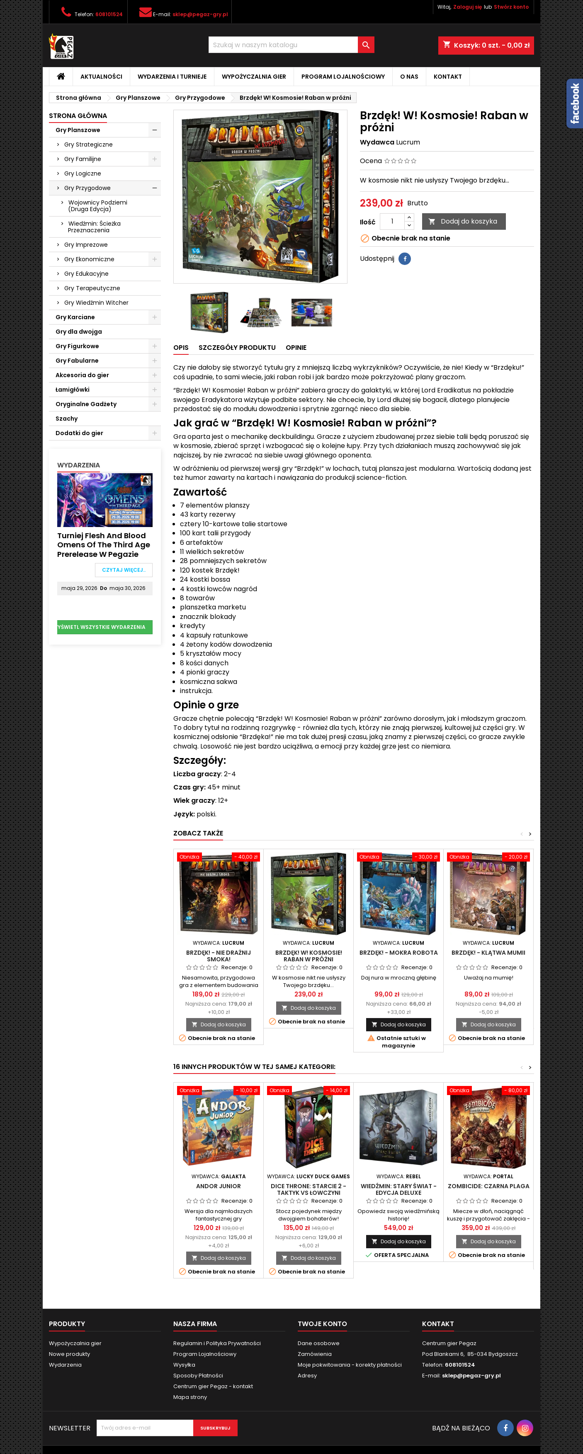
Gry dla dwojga (79, 331)
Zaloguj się (467, 6)
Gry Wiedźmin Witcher (96, 303)
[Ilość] (392, 221)
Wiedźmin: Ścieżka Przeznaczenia (94, 226)
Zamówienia (315, 1354)
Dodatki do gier (79, 433)
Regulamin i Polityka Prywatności (217, 1343)
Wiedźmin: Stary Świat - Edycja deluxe (399, 1189)
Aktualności (101, 76)
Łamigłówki (73, 389)
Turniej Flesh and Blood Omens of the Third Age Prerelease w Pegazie (103, 544)
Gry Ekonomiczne (89, 259)
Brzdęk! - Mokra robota (399, 952)
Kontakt (448, 76)
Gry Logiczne (82, 173)
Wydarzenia (78, 465)
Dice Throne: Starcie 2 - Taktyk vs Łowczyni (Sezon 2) (308, 1193)
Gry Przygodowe (87, 188)
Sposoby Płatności (198, 1375)
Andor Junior (218, 1186)
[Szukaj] (291, 44)
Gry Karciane (75, 317)
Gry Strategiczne (88, 144)
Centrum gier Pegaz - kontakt (213, 1386)
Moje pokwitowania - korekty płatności (350, 1365)
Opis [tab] (181, 347)
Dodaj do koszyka (462, 221)
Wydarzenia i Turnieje (172, 76)
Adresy (307, 1375)
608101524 (109, 14)
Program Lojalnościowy (343, 76)
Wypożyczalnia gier (254, 76)
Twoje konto (322, 1324)
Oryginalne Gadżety (86, 404)
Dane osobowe (319, 1343)
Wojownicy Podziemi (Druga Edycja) (97, 205)
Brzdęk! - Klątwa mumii (488, 952)
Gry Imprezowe (86, 245)
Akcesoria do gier (82, 375)
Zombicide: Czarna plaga (489, 1186)
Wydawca (377, 142)
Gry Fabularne (77, 360)
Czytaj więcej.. (124, 569)
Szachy (67, 418)
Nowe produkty (69, 1354)
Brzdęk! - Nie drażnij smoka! (218, 955)
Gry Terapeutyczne (92, 288)
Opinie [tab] (296, 347)
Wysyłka (184, 1365)
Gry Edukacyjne (86, 274)
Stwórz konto (511, 6)
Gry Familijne (82, 159)
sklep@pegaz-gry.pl (200, 14)
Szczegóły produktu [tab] (237, 347)
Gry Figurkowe (77, 346)
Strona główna (78, 115)
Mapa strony (190, 1397)
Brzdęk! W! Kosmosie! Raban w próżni (308, 955)
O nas (409, 76)
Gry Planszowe (78, 130)
